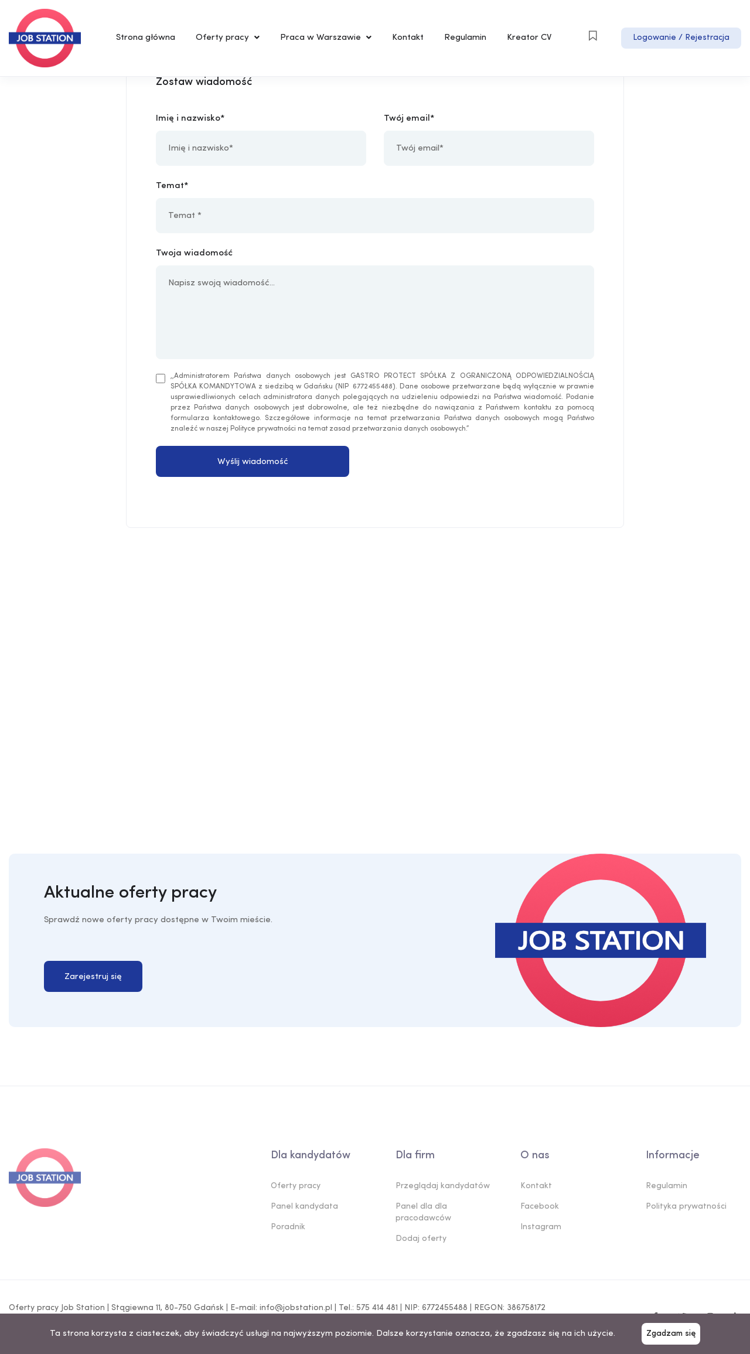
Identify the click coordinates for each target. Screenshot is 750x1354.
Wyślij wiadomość (252, 462)
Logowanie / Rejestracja (681, 37)
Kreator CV (529, 37)
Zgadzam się (671, 1333)
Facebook (539, 1209)
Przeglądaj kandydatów (443, 1189)
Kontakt (408, 37)
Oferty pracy (228, 38)
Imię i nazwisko (188, 118)
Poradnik (288, 1230)
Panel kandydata (304, 1209)
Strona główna (145, 37)
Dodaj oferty (421, 1241)
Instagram (540, 1230)
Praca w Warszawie (325, 38)
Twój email (407, 118)
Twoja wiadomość (194, 253)
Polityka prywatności (686, 1209)
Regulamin (465, 37)
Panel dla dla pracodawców (423, 1215)
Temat (170, 186)
